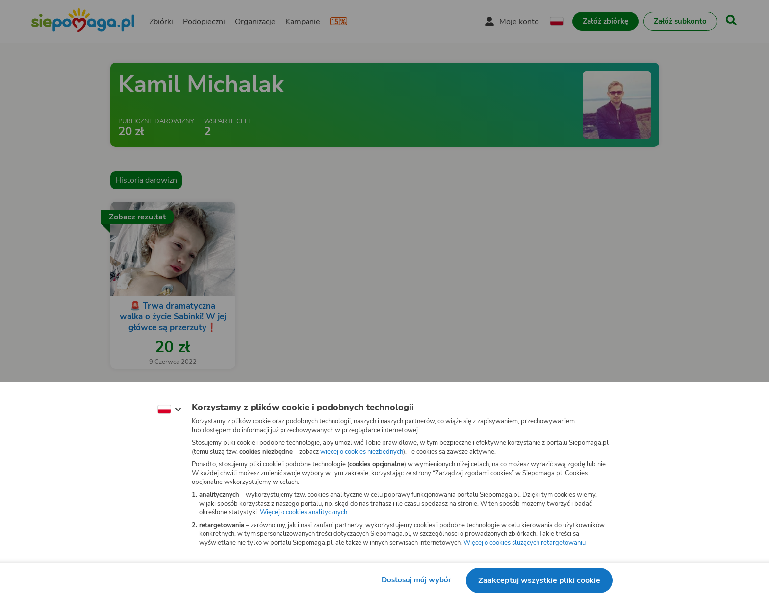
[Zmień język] (169, 409)
